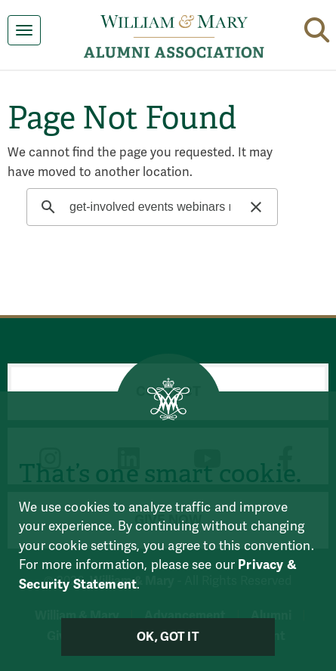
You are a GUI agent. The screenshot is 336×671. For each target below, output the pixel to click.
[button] (316, 27)
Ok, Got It (168, 637)
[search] (149, 207)
